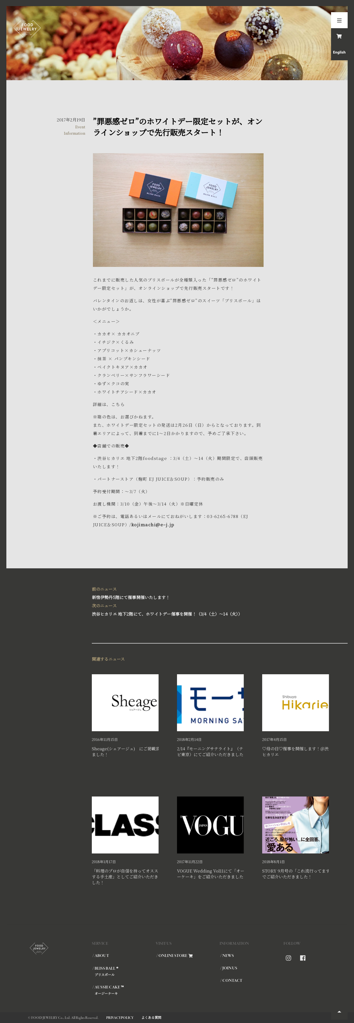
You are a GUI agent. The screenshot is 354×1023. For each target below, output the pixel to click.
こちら (118, 404)
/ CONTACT (231, 980)
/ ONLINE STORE (174, 956)
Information (74, 133)
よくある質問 (151, 1017)
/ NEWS (227, 956)
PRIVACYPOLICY (120, 1018)
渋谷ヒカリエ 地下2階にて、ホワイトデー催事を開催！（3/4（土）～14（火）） (177, 609)
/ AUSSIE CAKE (124, 990)
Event (80, 126)
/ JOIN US (228, 968)
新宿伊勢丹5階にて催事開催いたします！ (177, 592)
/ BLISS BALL (124, 971)
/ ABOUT (100, 956)
